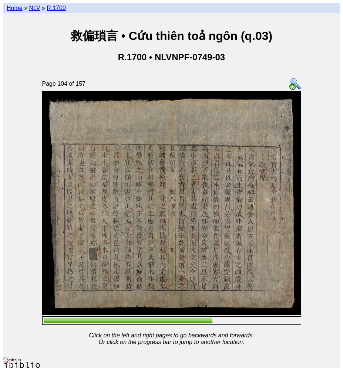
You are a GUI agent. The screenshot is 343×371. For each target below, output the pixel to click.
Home (15, 8)
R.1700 (56, 8)
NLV (34, 8)
